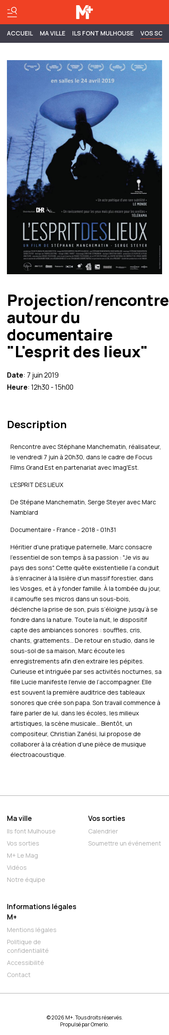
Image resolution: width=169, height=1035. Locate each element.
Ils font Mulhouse (31, 831)
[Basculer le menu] (12, 12)
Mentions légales (32, 930)
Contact (19, 975)
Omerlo (99, 1024)
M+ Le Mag (22, 855)
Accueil (20, 33)
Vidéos (17, 867)
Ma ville (19, 818)
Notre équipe (26, 879)
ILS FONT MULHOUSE (103, 33)
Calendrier (103, 831)
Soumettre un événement (124, 843)
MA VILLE (52, 33)
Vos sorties (23, 843)
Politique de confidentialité (28, 946)
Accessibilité (25, 962)
